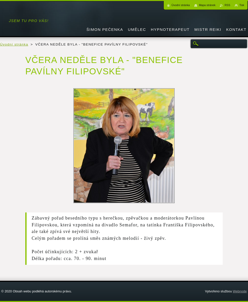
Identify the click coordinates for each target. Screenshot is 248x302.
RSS (227, 5)
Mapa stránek (207, 5)
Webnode (240, 291)
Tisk (241, 5)
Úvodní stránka (14, 44)
